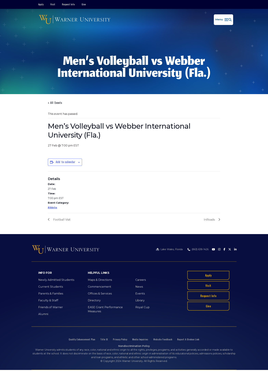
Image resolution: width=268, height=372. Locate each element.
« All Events (55, 103)
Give (84, 4)
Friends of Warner (50, 307)
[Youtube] (213, 249)
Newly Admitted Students (56, 279)
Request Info (68, 4)
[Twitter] (229, 249)
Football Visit (62, 219)
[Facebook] (224, 249)
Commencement (99, 286)
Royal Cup (142, 307)
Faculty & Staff (48, 300)
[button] (223, 19)
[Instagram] (219, 249)
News (139, 286)
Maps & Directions (100, 279)
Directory (94, 300)
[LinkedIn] (235, 249)
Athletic (52, 207)
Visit (52, 4)
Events (140, 293)
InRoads (209, 219)
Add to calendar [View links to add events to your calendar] (65, 162)
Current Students (50, 286)
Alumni (43, 314)
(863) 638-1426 (200, 249)
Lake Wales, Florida (171, 249)
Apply (41, 4)
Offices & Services (100, 293)
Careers (140, 279)
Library (140, 300)
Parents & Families (50, 293)
